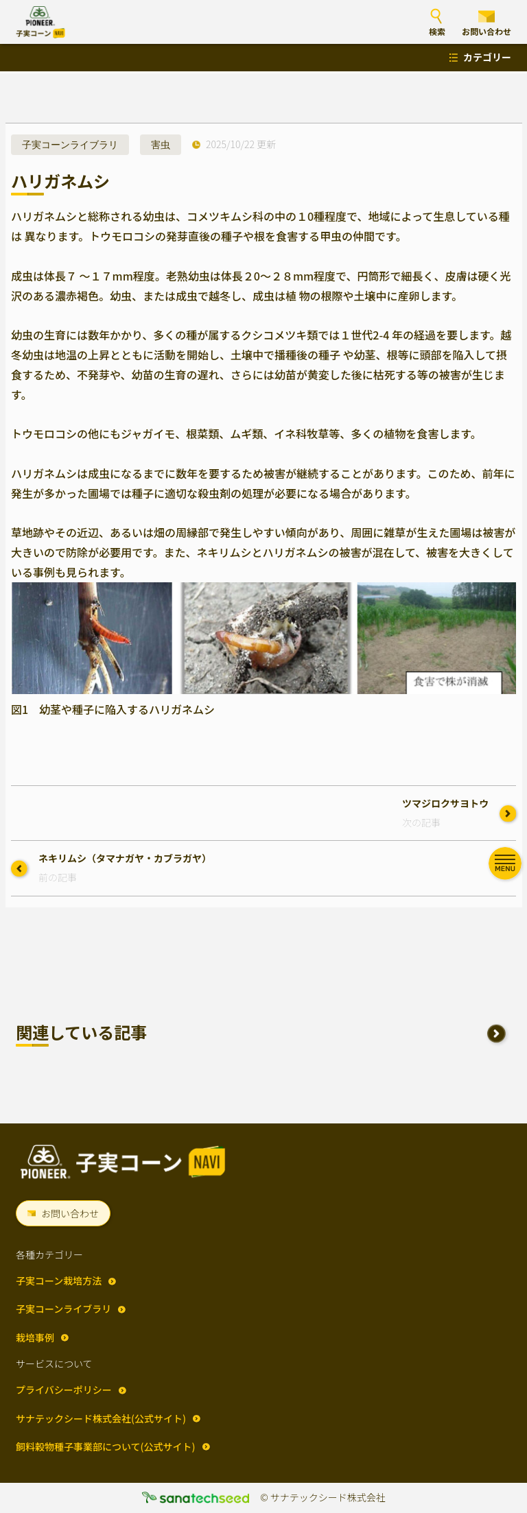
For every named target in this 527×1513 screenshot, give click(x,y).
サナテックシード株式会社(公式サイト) (101, 1418)
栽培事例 (35, 1337)
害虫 (160, 144)
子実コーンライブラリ (70, 144)
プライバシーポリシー (64, 1389)
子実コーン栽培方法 (59, 1280)
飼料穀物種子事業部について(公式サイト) (106, 1446)
